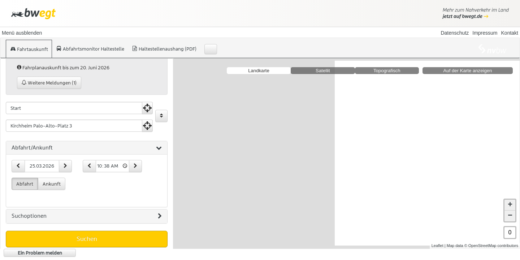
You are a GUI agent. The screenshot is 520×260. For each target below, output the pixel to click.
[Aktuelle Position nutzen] (147, 108)
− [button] (510, 210)
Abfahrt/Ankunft (87, 148)
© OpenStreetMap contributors (491, 240)
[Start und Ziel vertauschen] (161, 116)
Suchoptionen (87, 216)
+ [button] (510, 199)
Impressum (484, 33)
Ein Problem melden (40, 252)
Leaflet (437, 240)
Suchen (87, 238)
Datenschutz (455, 33)
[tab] (86, 148)
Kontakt (509, 33)
